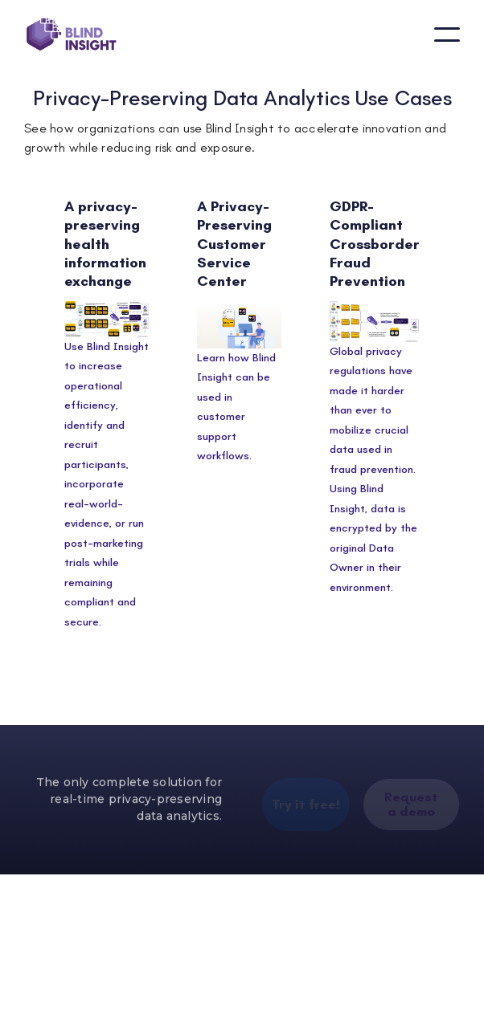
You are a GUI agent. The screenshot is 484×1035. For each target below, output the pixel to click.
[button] (447, 34)
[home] (71, 34)
